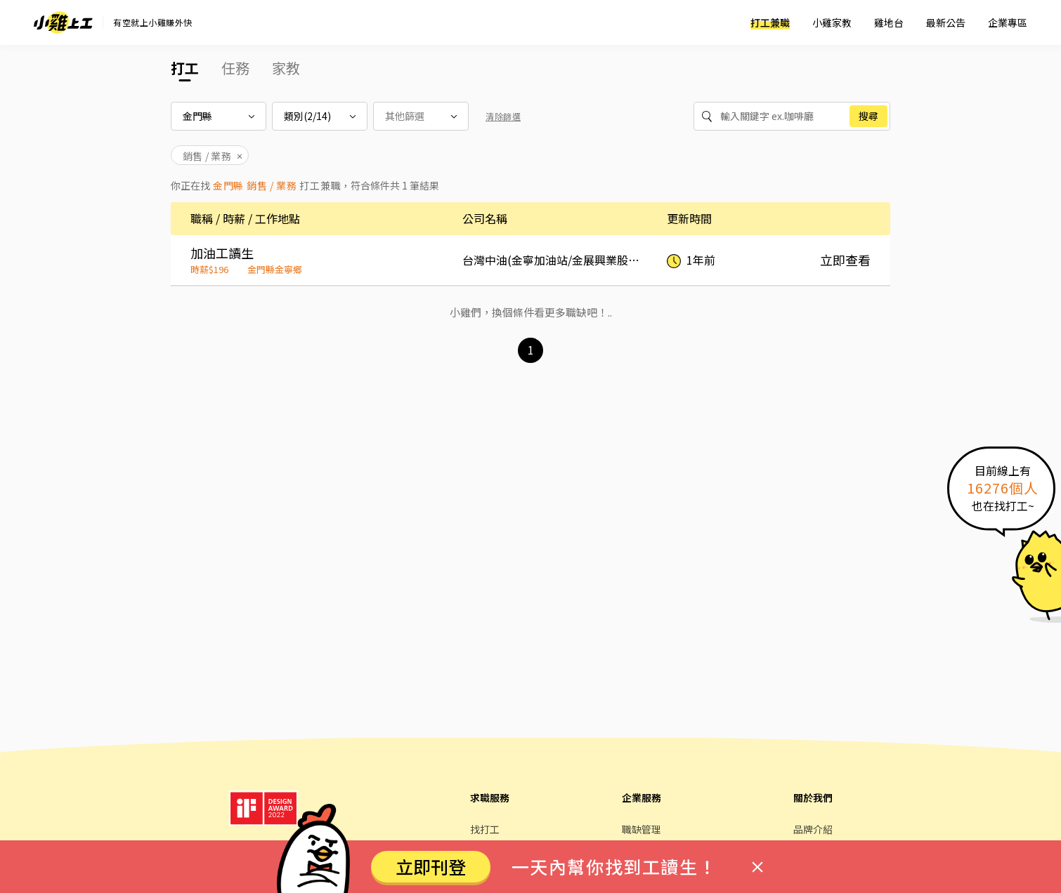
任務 (235, 68)
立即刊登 (431, 866)
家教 (286, 68)
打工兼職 (770, 22)
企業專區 (1007, 22)
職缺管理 (641, 829)
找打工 (485, 829)
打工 (185, 68)
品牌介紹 (813, 829)
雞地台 (889, 22)
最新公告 (945, 22)
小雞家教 (832, 22)
